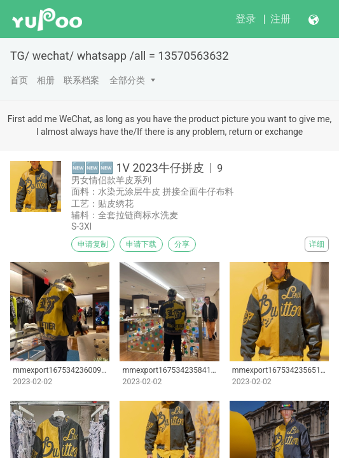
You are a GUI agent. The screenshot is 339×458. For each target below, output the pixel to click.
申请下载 (141, 244)
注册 (280, 19)
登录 (245, 19)
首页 (19, 80)
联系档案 (81, 80)
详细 (316, 244)
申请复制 (93, 244)
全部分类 (127, 80)
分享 (182, 244)
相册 (46, 80)
